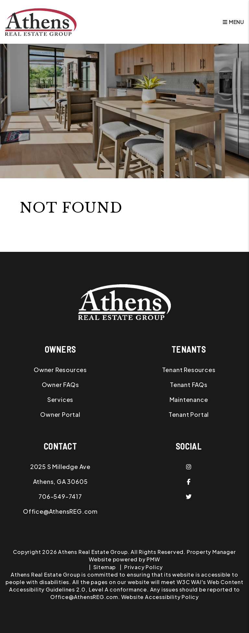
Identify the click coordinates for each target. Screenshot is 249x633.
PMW (153, 559)
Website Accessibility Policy (160, 596)
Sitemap (104, 567)
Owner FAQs (60, 384)
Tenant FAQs (189, 384)
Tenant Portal (189, 414)
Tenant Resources (189, 369)
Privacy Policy (143, 567)
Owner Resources (60, 369)
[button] (188, 467)
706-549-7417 (60, 496)
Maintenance (189, 399)
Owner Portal (60, 414)
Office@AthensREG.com (60, 511)
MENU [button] (233, 21)
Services (60, 399)
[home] (41, 21)
